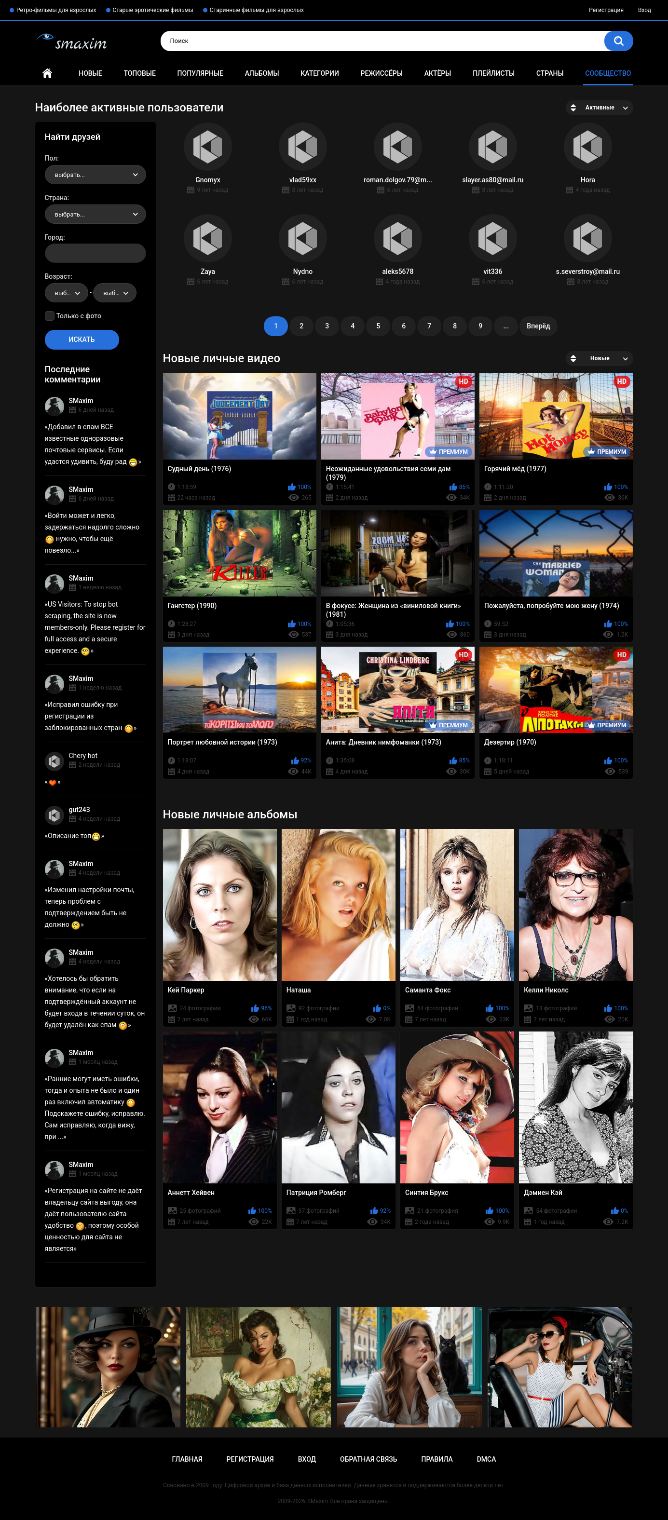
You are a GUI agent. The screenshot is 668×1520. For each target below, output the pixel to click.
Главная (47, 73)
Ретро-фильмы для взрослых (56, 10)
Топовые (139, 73)
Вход (644, 10)
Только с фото (78, 316)
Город (54, 237)
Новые (90, 73)
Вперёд (538, 326)
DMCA (486, 1459)
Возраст (58, 276)
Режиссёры (382, 73)
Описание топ (74, 836)
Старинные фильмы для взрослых (257, 10)
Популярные (200, 73)
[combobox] (95, 174)
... (506, 326)
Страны (550, 73)
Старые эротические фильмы (153, 10)
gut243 (79, 810)
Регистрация (606, 10)
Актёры (437, 73)
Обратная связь (368, 1459)
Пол (51, 158)
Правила (436, 1459)
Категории (319, 73)
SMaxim (81, 401)
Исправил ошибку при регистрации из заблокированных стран (89, 716)
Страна (56, 198)
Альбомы (262, 73)
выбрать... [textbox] (70, 174)
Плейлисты (494, 73)
